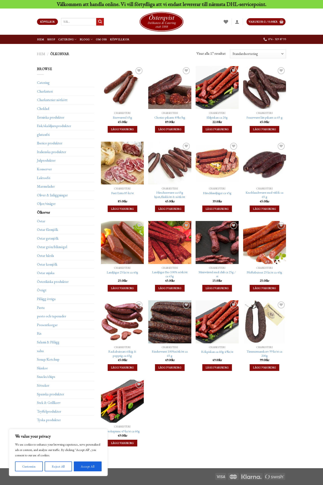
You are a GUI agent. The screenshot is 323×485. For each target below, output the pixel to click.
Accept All (87, 466)
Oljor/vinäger (46, 203)
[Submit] (100, 22)
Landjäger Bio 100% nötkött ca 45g (170, 274)
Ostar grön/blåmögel (52, 247)
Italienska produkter (51, 151)
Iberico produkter (49, 143)
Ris (39, 333)
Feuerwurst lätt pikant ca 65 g (265, 117)
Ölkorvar (43, 212)
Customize (29, 466)
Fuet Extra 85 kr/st (122, 193)
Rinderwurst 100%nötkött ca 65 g (170, 353)
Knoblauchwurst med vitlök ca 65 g (264, 195)
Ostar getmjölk (48, 238)
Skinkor (42, 368)
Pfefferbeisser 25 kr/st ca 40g (264, 272)
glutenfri (43, 134)
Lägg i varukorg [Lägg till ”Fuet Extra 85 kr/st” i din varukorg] (122, 208)
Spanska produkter (50, 394)
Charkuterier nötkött (52, 99)
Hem (40, 39)
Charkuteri (45, 91)
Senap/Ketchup (48, 359)
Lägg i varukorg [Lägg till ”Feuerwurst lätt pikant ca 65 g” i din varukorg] (264, 129)
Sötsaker (43, 385)
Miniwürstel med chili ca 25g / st (217, 274)
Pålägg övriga (46, 299)
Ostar (41, 221)
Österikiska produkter (53, 281)
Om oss (101, 39)
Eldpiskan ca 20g (217, 117)
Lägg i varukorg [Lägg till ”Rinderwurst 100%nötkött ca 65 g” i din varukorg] (169, 367)
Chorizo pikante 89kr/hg (169, 117)
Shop (51, 39)
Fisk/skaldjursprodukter (54, 125)
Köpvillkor (120, 39)
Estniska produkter (50, 117)
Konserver (44, 169)
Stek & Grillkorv (49, 402)
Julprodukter (46, 160)
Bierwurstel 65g (122, 117)
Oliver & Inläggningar (52, 195)
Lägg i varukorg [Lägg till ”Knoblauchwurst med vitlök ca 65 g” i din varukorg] (264, 208)
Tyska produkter (49, 420)
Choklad (43, 108)
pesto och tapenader (51, 316)
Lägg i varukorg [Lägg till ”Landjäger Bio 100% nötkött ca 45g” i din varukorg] (169, 288)
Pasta (41, 307)
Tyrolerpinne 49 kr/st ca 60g (122, 431)
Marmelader (46, 186)
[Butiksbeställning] (258, 54)
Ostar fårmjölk (47, 229)
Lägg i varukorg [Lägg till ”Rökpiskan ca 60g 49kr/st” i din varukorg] (217, 367)
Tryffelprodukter (49, 411)
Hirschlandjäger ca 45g (217, 193)
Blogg (86, 39)
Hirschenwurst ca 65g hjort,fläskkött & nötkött (169, 195)
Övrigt (41, 290)
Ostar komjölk (47, 264)
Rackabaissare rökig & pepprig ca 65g (122, 353)
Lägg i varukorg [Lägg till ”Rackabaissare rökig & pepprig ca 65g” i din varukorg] (122, 367)
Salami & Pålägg (48, 342)
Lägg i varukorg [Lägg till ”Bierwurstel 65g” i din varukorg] (122, 129)
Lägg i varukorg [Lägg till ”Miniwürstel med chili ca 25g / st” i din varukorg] (217, 288)
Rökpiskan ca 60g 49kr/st (217, 352)
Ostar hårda (45, 255)
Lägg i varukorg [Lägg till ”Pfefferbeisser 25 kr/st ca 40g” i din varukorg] (264, 288)
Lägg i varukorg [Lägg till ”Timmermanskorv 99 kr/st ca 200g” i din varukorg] (264, 367)
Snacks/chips (46, 376)
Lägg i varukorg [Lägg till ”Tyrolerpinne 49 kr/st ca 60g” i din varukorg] (122, 443)
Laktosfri (43, 177)
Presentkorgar (47, 325)
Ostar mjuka (46, 273)
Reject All (58, 466)
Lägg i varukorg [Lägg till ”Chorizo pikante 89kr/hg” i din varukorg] (169, 129)
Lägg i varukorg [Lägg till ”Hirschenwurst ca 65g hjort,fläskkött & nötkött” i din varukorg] (169, 208)
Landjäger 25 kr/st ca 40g (122, 272)
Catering (67, 39)
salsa (40, 350)
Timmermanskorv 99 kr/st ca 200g (264, 353)
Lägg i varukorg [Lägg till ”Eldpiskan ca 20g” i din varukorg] (217, 129)
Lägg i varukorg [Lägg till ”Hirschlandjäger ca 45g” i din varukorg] (217, 208)
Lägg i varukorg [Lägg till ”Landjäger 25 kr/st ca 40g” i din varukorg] (122, 288)
